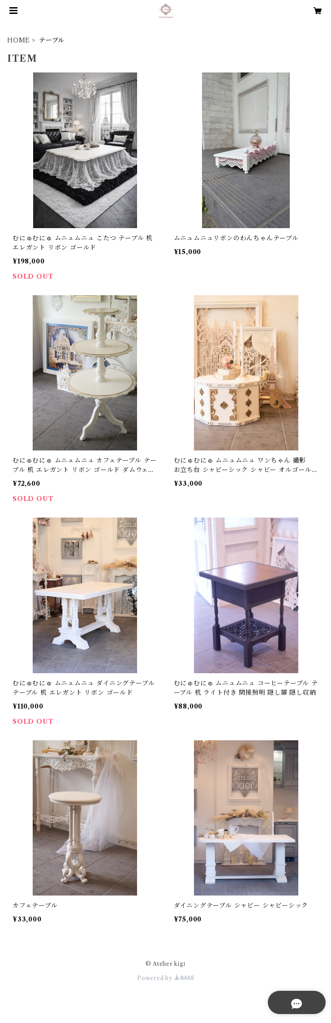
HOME (18, 40)
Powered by (165, 978)
